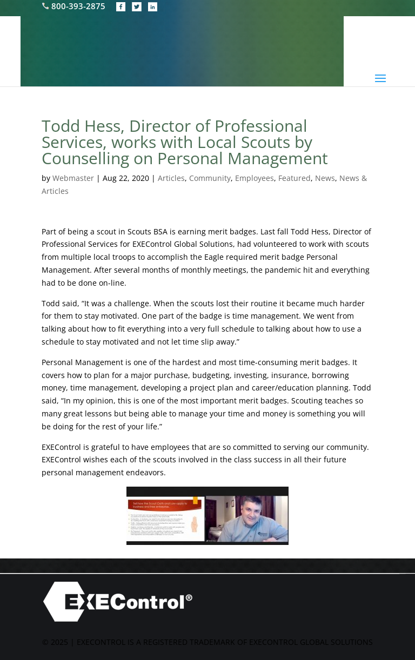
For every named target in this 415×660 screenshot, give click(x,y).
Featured (294, 178)
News (325, 178)
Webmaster (73, 178)
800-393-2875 (75, 6)
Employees (254, 178)
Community (210, 178)
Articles (171, 178)
